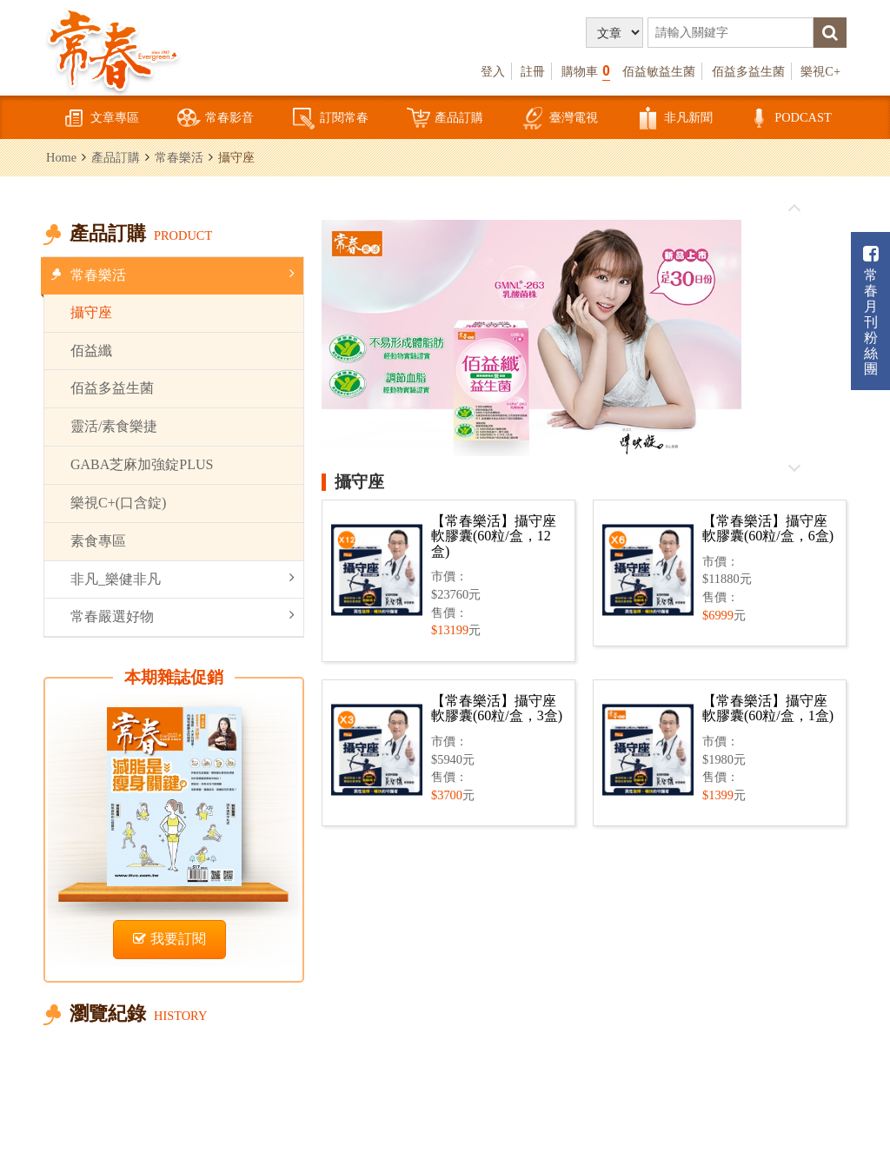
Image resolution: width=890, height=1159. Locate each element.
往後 (794, 467)
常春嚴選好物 (182, 615)
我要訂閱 (169, 938)
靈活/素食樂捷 (113, 426)
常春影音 (215, 118)
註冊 (533, 71)
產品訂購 (445, 118)
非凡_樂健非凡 (182, 578)
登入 (493, 71)
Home (61, 157)
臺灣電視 (559, 118)
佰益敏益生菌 (658, 71)
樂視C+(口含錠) (118, 502)
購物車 (585, 71)
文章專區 (101, 118)
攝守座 (91, 312)
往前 (794, 208)
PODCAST (789, 118)
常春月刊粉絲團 (871, 310)
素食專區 (98, 540)
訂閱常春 (330, 118)
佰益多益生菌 (748, 71)
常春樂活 (179, 157)
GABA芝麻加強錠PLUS (141, 464)
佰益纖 (91, 350)
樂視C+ (820, 71)
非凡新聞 (674, 118)
